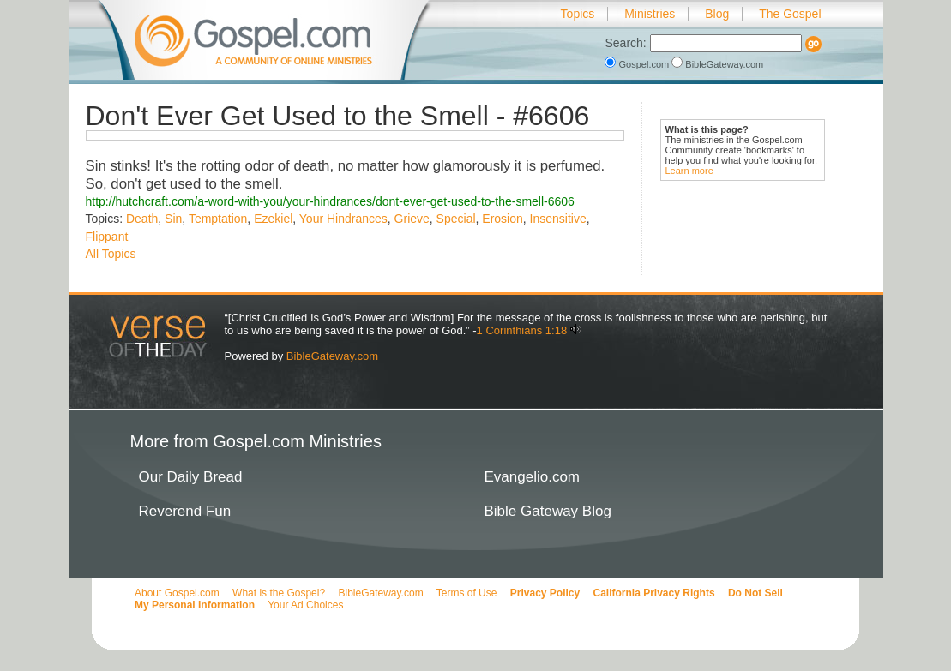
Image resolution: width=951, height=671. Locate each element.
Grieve (412, 218)
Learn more (689, 170)
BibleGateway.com (717, 64)
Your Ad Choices (305, 605)
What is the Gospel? (278, 593)
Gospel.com (638, 64)
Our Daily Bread (191, 477)
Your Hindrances (343, 218)
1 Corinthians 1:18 (522, 330)
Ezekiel (273, 218)
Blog (717, 14)
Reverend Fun (185, 511)
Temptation (218, 218)
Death (142, 218)
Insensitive (558, 218)
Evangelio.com (533, 477)
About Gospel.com (177, 593)
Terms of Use (466, 593)
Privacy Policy (545, 593)
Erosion (502, 218)
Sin (173, 218)
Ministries (649, 14)
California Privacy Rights (654, 593)
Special (456, 218)
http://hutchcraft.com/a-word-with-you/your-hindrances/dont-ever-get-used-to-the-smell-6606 (330, 201)
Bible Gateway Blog (548, 511)
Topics (578, 14)
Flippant (107, 236)
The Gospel (790, 14)
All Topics (111, 254)
